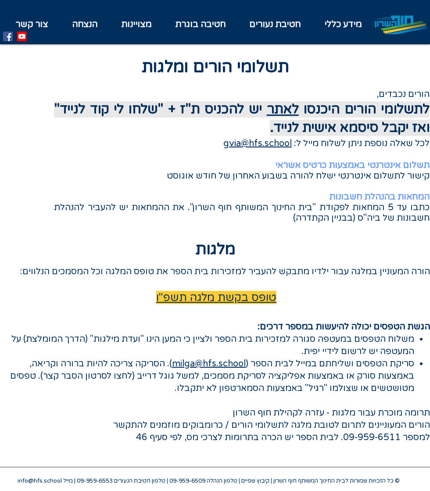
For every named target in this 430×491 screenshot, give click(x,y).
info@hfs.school (40, 480)
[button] (136, 25)
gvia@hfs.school (257, 143)
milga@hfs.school (209, 363)
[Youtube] (22, 36)
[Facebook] (8, 36)
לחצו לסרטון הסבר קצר (87, 376)
